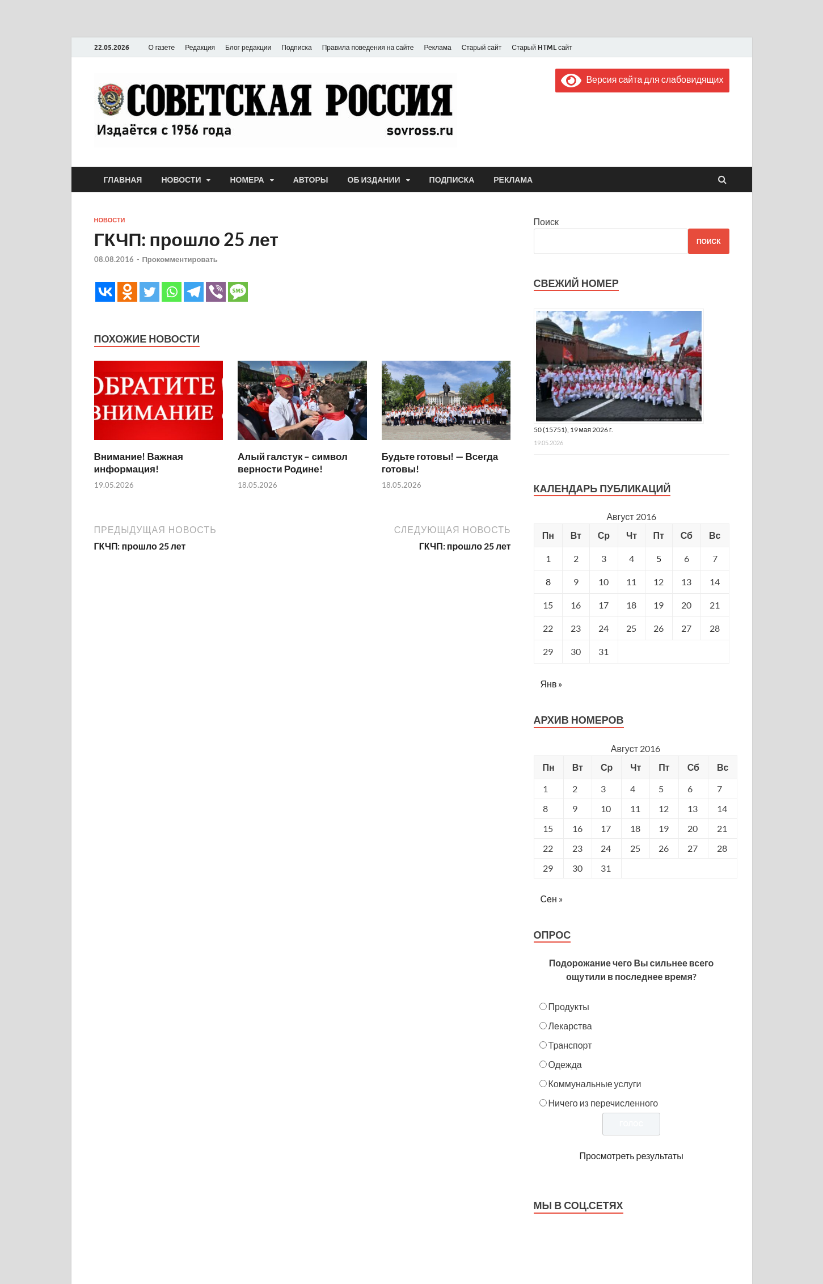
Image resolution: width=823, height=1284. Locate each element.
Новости (181, 179)
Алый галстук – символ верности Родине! (293, 462)
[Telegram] (194, 292)
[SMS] (238, 292)
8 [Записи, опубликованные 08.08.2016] (548, 581)
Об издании (374, 179)
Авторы (310, 179)
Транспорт (570, 1045)
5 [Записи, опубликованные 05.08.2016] (658, 558)
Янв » (552, 683)
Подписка (296, 47)
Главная (123, 179)
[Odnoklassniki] (127, 292)
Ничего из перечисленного (603, 1102)
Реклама (437, 47)
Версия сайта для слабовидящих (642, 79)
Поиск (546, 221)
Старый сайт (482, 47)
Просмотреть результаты (631, 1155)
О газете (162, 47)
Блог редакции (248, 47)
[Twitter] (149, 292)
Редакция (200, 47)
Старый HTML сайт (542, 47)
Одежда (565, 1064)
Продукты (568, 1006)
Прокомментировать (180, 259)
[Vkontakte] (105, 292)
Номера (247, 179)
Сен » (552, 898)
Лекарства (570, 1025)
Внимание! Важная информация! (138, 462)
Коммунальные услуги (594, 1083)
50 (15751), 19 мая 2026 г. (574, 429)
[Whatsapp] (172, 292)
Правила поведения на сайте (368, 47)
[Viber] (216, 292)
